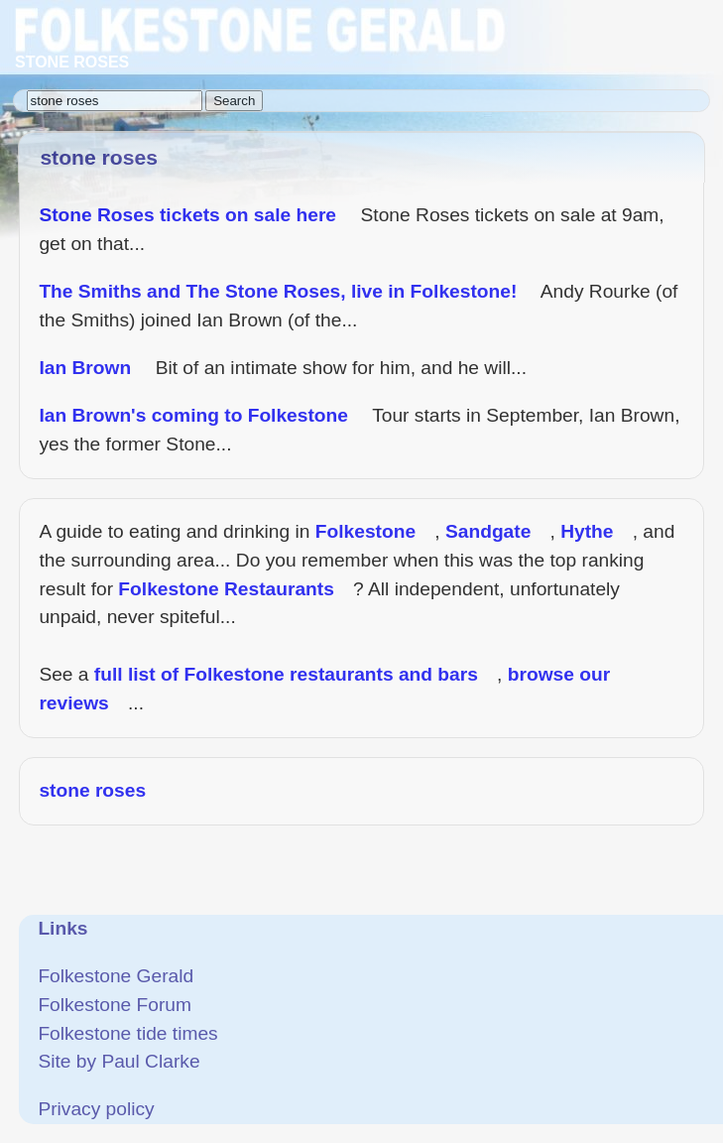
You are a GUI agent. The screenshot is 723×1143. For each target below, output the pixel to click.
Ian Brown (85, 367)
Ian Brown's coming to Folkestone (193, 415)
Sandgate (488, 531)
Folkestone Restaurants (226, 588)
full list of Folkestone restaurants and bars (286, 674)
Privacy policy (96, 1108)
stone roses (92, 790)
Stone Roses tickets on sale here (187, 214)
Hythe (586, 531)
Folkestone (365, 531)
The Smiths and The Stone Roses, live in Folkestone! (278, 291)
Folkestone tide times (127, 1033)
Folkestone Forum (114, 1004)
